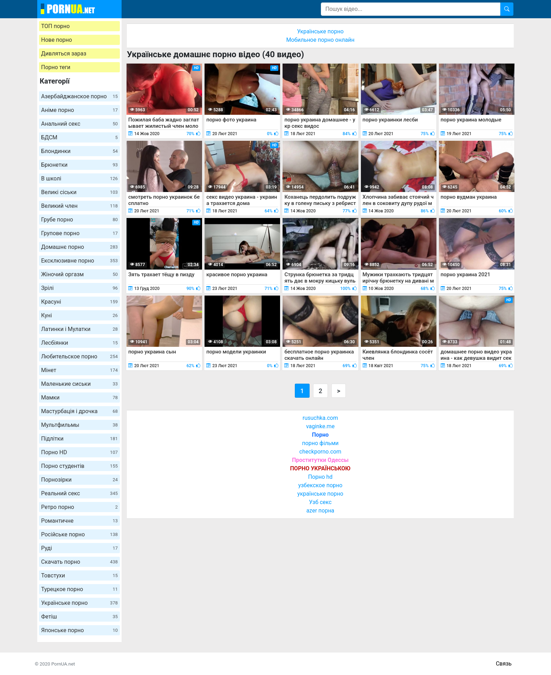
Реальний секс (79, 493)
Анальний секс (79, 123)
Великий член (79, 206)
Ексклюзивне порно (79, 260)
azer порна (320, 510)
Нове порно (56, 40)
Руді (79, 548)
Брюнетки (79, 164)
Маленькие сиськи (79, 383)
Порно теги (55, 67)
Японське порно (79, 630)
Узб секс (320, 502)
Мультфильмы (79, 425)
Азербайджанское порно (79, 96)
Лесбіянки (79, 342)
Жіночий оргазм (79, 274)
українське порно (320, 493)
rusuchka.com (320, 418)
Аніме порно (79, 110)
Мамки (79, 397)
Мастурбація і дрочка (79, 411)
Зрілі (79, 288)
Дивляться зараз (63, 53)
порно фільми (320, 443)
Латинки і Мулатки (79, 329)
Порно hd (320, 477)
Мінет (79, 370)
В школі (79, 178)
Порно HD (79, 452)
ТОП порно (55, 26)
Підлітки (79, 438)
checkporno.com (320, 451)
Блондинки (79, 151)
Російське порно (79, 534)
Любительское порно (79, 356)
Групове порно (79, 233)
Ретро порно (79, 507)
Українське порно (79, 603)
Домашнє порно (79, 247)
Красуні (79, 301)
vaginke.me (320, 426)
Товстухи (79, 575)
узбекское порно (320, 485)
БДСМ (79, 137)
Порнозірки (79, 479)
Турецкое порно (79, 589)
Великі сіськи (79, 192)
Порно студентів (79, 466)
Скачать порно (79, 561)
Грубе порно (79, 219)
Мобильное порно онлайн (320, 40)
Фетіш (79, 616)
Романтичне (79, 520)
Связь (504, 663)
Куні (79, 315)
